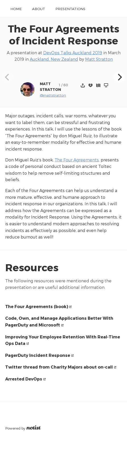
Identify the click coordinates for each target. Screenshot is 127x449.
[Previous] (7, 77)
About (38, 8)
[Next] (119, 77)
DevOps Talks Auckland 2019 (72, 52)
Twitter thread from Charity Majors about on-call (59, 366)
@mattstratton (53, 95)
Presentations (70, 8)
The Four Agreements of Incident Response (63, 34)
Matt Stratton (99, 59)
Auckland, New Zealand (54, 59)
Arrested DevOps (23, 378)
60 (65, 85)
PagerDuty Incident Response (37, 355)
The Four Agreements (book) (36, 306)
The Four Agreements (77, 159)
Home (16, 8)
